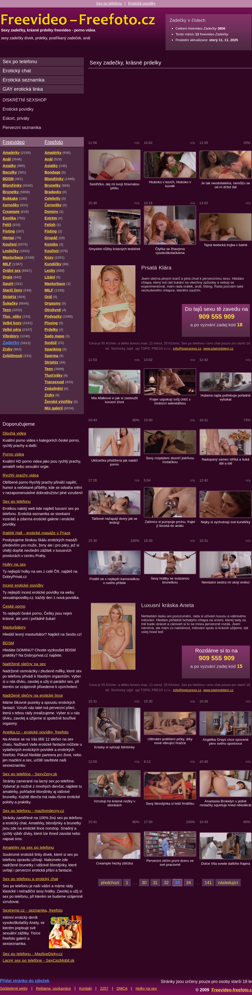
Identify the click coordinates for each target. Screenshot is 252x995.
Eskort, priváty (16, 118)
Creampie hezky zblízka (114, 863)
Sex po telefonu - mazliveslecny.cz (33, 810)
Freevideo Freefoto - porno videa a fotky (78, 19)
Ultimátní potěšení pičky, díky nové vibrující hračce (169, 741)
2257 (104, 988)
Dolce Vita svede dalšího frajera (225, 864)
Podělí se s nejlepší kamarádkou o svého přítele (114, 581)
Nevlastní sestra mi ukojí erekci (225, 582)
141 (208, 882)
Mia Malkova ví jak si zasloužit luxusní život (114, 400)
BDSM (8, 643)
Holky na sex (14, 564)
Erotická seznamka (24, 80)
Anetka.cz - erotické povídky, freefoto (36, 732)
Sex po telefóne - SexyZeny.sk (30, 774)
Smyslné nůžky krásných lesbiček (114, 249)
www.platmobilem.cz (218, 348)
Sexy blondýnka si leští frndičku (170, 803)
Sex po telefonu (109, 3)
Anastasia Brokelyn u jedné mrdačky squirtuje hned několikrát (225, 803)
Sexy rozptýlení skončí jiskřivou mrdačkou (170, 460)
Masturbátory (14, 627)
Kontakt (85, 988)
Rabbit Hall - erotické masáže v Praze (36, 533)
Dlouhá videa (14, 433)
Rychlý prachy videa (21, 475)
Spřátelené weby (14, 988)
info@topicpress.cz (187, 348)
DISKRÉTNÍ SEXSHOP (25, 100)
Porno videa (13, 454)
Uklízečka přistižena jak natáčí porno (114, 462)
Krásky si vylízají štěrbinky (114, 747)
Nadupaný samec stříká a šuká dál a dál (225, 461)
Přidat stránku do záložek (24, 980)
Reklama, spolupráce (53, 988)
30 (144, 882)
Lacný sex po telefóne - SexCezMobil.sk (38, 960)
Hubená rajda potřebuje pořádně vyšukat (226, 397)
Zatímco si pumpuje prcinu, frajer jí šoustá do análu (170, 524)
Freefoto (54, 142)
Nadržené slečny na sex (24, 664)
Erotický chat (17, 70)
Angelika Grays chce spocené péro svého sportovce (225, 741)
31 (155, 882)
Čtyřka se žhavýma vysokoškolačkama (170, 251)
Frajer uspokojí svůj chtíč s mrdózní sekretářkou (170, 401)
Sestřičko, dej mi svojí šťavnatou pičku (114, 186)
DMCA (122, 988)
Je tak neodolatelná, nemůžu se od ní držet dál (225, 185)
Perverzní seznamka (22, 127)
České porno (14, 606)
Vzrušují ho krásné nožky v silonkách (114, 803)
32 (166, 882)
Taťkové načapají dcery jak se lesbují (115, 520)
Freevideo (14, 142)
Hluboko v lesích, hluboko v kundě (170, 184)
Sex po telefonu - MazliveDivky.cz (33, 953)
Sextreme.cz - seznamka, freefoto (33, 910)
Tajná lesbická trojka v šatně (225, 245)
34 (188, 882)
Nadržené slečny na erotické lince (33, 695)
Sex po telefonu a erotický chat (30, 879)
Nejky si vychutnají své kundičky (225, 522)
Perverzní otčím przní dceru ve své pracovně (170, 863)
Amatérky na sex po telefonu (28, 847)
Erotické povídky (141, 3)
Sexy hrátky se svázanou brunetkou (170, 580)
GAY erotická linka (23, 89)
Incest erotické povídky (23, 585)
